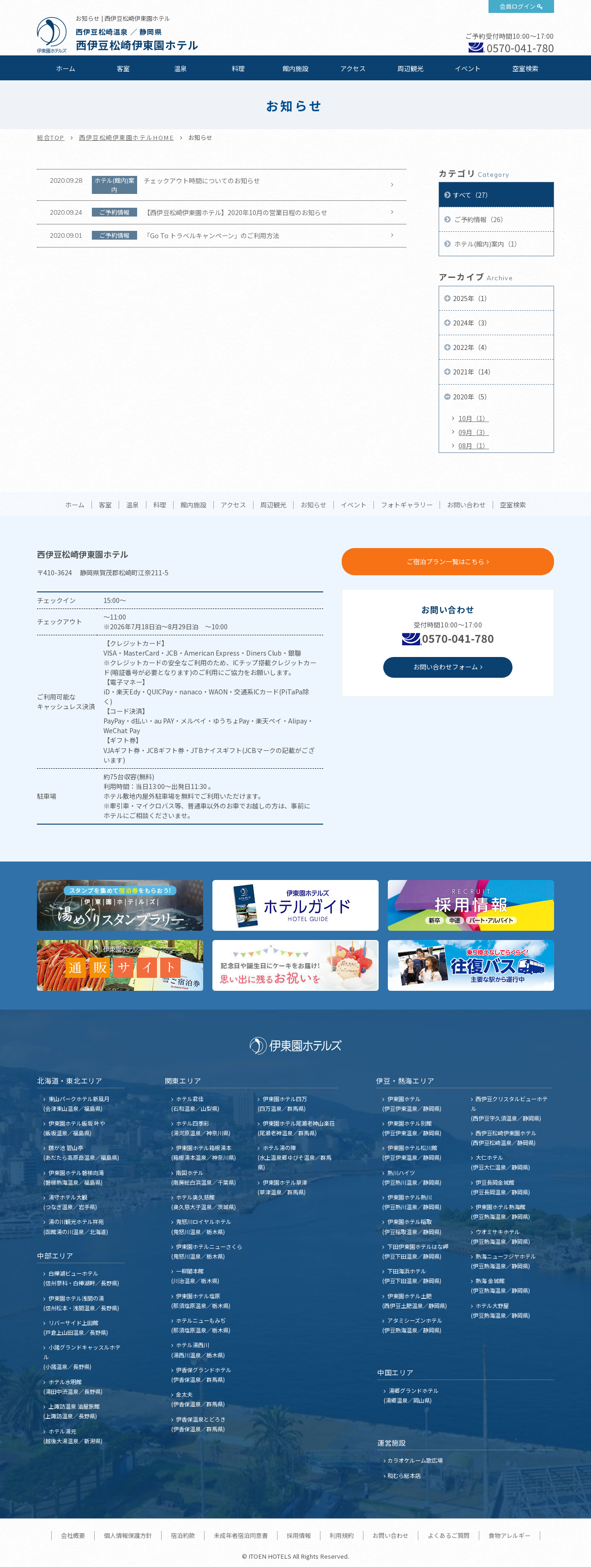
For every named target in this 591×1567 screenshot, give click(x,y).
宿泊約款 (183, 1535)
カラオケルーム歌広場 (415, 1460)
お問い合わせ (466, 505)
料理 (238, 68)
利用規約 (342, 1535)
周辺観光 (410, 68)
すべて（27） (472, 194)
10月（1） (473, 418)
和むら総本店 (404, 1475)
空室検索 (525, 68)
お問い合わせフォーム (445, 666)
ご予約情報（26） (480, 219)
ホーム (65, 68)
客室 (123, 68)
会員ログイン (518, 6)
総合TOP (51, 137)
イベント (468, 68)
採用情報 (299, 1535)
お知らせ (313, 505)
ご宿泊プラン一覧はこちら (445, 561)
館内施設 (295, 68)
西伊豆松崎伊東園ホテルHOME (126, 137)
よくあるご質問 (449, 1535)
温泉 (180, 68)
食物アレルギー (509, 1535)
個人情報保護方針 (128, 1535)
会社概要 (73, 1535)
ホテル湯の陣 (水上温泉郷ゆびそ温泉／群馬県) (295, 1157)
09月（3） (473, 432)
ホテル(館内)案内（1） (487, 243)
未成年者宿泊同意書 (241, 1535)
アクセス (353, 68)
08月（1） (473, 445)
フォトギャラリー (407, 505)
